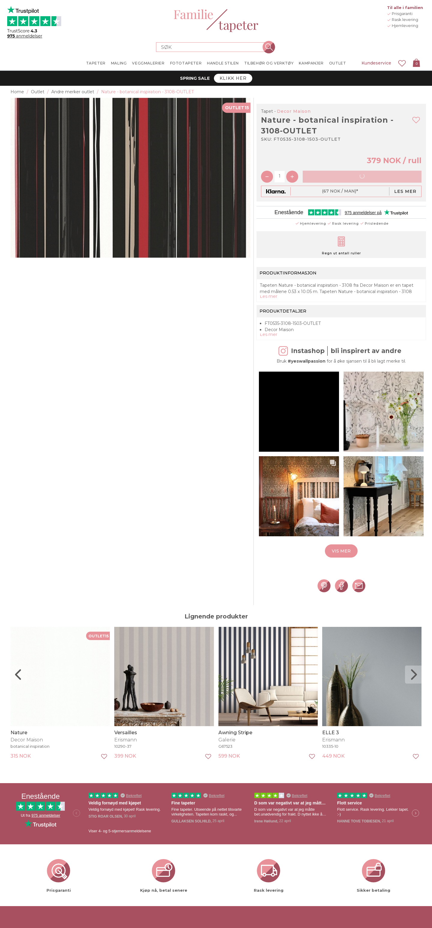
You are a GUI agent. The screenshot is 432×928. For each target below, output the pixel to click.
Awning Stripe (235, 749)
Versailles (125, 749)
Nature (18, 749)
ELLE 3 (330, 749)
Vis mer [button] (341, 567)
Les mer (405, 191)
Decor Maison (294, 111)
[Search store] (212, 47)
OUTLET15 (237, 107)
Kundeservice (376, 63)
